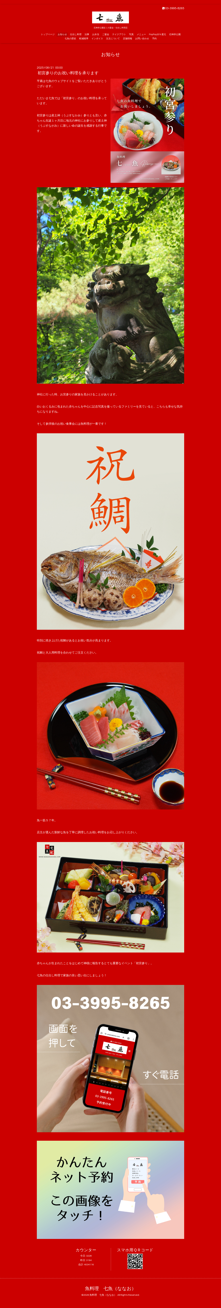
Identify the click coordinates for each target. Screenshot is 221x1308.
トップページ (48, 34)
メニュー (141, 34)
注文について (113, 38)
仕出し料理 (75, 34)
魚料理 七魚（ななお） (110, 1288)
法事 (87, 34)
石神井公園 (175, 34)
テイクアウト (119, 34)
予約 (154, 38)
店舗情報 (127, 38)
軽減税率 (83, 38)
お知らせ (62, 34)
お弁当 (95, 34)
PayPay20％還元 (157, 34)
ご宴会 (105, 34)
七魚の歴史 (70, 38)
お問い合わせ (142, 38)
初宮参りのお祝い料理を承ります (68, 73)
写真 (131, 34)
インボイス (97, 38)
